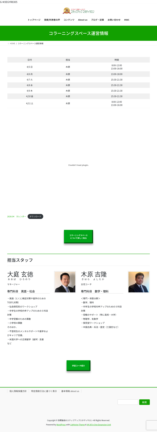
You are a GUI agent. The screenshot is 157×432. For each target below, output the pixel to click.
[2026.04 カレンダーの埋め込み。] (78, 165)
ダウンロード (35, 216)
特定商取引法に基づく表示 (44, 391)
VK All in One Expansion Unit (99, 424)
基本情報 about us (70, 391)
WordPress (61, 424)
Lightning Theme (77, 424)
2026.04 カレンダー (16, 216)
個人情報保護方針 (18, 391)
